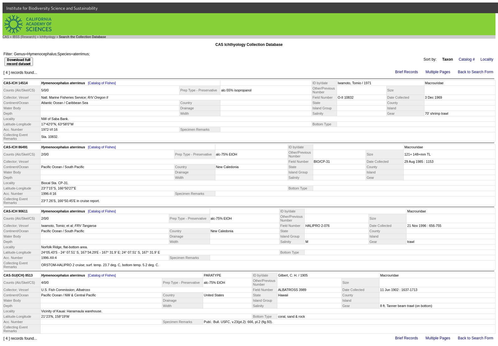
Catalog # (467, 59)
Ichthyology (48, 37)
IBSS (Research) (24, 37)
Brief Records (406, 72)
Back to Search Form (475, 72)
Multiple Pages (438, 72)
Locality (486, 59)
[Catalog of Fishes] (102, 83)
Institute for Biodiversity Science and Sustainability (52, 8)
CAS (6, 37)
